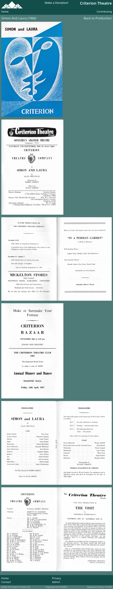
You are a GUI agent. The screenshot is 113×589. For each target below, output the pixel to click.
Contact (6, 582)
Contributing (104, 11)
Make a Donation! (56, 3)
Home (5, 11)
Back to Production (98, 18)
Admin (56, 582)
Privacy (56, 578)
